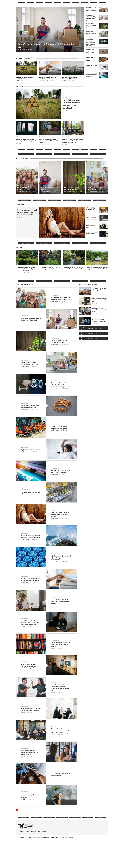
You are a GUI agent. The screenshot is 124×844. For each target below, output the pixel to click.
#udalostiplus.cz (21, 49)
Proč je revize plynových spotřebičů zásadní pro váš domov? (60, 601)
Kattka (18, 80)
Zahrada (27, 831)
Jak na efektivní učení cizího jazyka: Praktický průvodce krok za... (60, 644)
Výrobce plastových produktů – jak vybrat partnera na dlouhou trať (61, 558)
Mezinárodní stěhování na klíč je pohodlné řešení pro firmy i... (49, 187)
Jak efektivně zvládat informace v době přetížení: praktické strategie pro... (30, 623)
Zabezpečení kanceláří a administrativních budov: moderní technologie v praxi (60, 385)
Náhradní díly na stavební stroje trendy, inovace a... (91, 59)
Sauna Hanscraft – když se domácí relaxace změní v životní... (60, 514)
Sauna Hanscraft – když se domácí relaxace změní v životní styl (27, 212)
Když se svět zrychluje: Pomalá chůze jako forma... (91, 217)
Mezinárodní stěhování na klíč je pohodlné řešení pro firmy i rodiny (47, 45)
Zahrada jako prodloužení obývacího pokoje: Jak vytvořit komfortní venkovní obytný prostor (72, 141)
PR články (42, 837)
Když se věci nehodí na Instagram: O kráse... (91, 225)
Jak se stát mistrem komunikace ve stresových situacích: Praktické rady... (60, 731)
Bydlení (33, 831)
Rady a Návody (41, 831)
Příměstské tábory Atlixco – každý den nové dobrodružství (91, 9)
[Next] (83, 58)
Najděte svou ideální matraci (30, 450)
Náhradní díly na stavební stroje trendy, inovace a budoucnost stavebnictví (59, 428)
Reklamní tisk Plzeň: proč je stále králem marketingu (91, 74)
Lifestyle (20, 831)
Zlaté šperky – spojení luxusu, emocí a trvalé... (90, 51)
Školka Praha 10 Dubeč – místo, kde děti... (91, 33)
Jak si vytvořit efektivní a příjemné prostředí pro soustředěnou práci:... (29, 666)
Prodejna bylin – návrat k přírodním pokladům (91, 25)
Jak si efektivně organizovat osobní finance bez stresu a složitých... (30, 796)
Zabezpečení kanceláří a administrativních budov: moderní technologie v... (90, 42)
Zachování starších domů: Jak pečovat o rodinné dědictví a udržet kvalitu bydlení (49, 141)
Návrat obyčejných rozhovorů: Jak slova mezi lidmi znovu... (91, 209)
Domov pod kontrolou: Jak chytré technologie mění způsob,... (99, 300)
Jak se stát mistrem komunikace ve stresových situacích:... (99, 309)
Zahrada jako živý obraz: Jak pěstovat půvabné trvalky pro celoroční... (27, 268)
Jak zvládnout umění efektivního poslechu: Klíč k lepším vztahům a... (30, 752)
